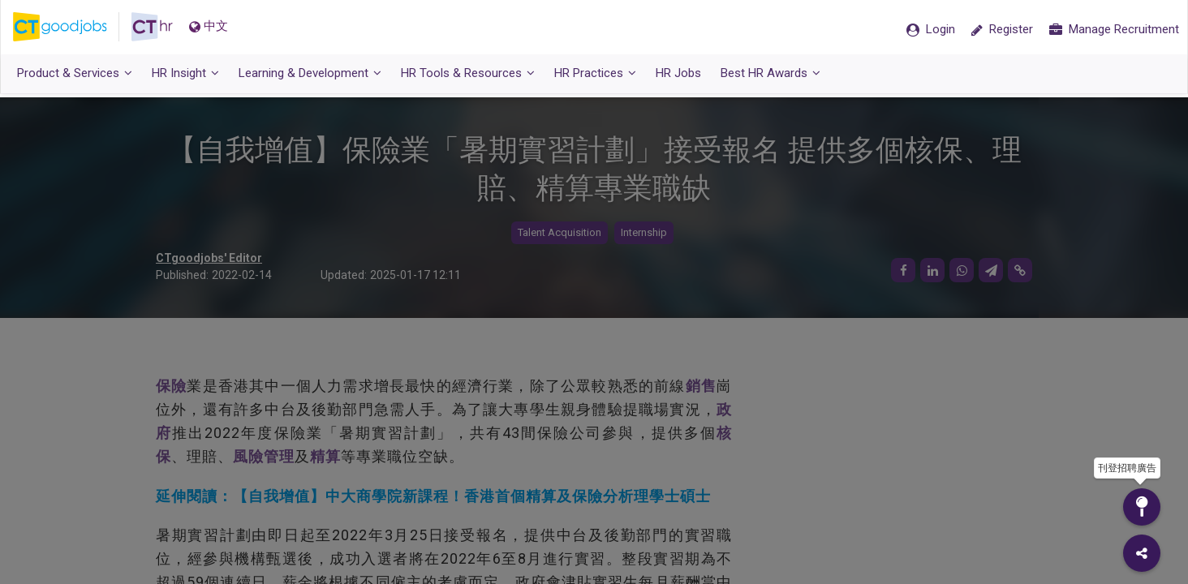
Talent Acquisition (559, 233)
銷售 (701, 386)
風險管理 (264, 456)
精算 (325, 456)
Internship (644, 233)
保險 (171, 386)
